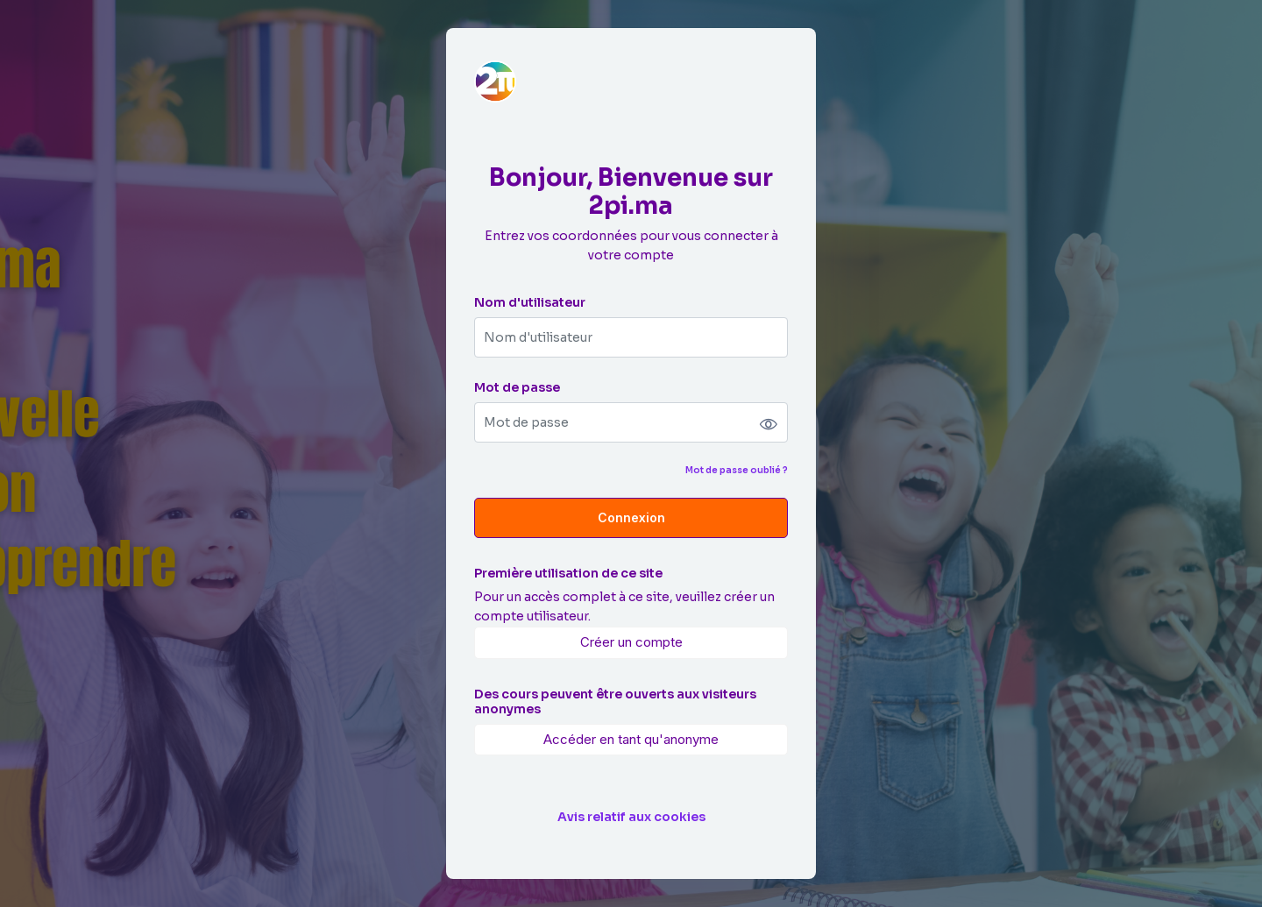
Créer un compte (631, 642)
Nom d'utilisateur (529, 302)
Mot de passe (517, 387)
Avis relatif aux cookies (631, 817)
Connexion (631, 517)
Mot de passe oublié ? (736, 470)
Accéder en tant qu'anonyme (631, 739)
